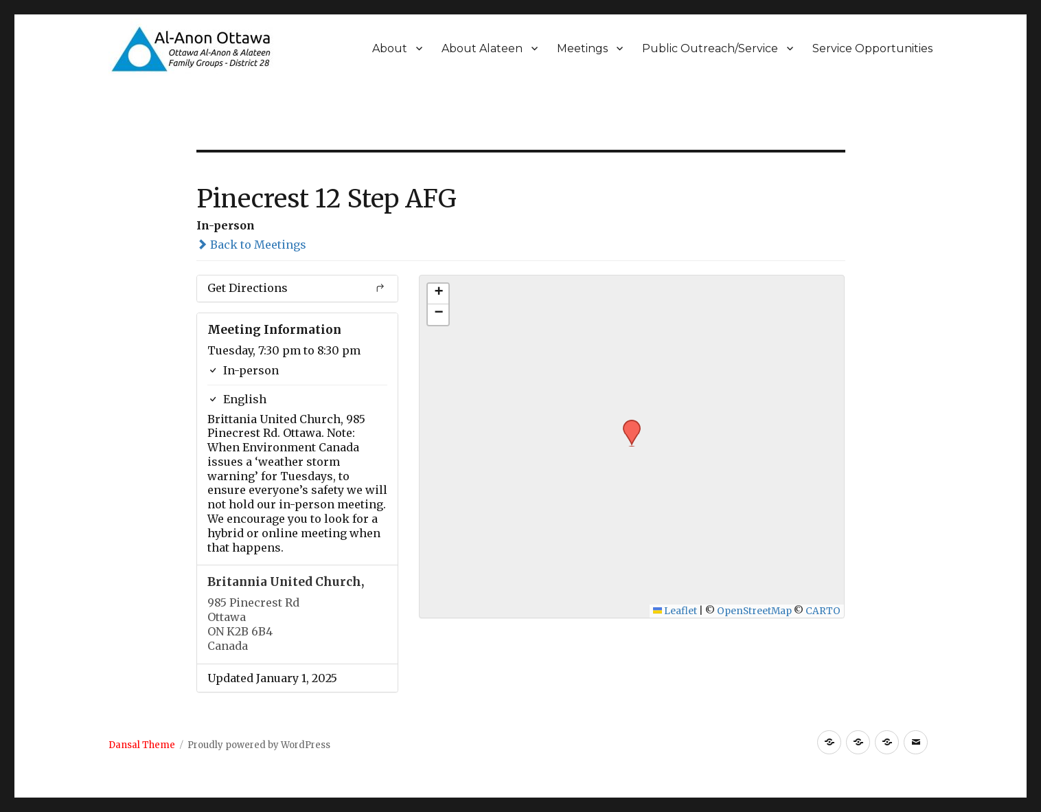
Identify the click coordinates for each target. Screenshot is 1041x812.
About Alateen (482, 48)
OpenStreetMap (754, 611)
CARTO (822, 611)
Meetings (582, 48)
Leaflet (675, 611)
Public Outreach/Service (710, 48)
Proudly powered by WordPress (258, 745)
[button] (627, 424)
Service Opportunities (872, 48)
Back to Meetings (251, 244)
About (389, 48)
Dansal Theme (141, 745)
